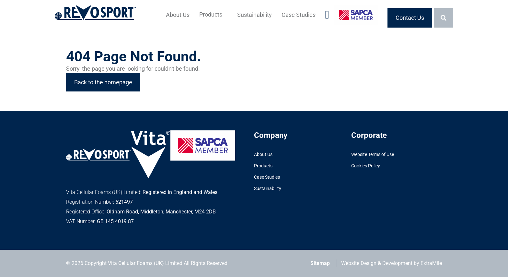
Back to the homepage (103, 82)
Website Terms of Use (372, 154)
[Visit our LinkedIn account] (327, 18)
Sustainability (254, 14)
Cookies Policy (365, 165)
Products (210, 14)
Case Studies (299, 14)
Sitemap (320, 263)
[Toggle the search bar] (443, 18)
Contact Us (410, 17)
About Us (178, 14)
